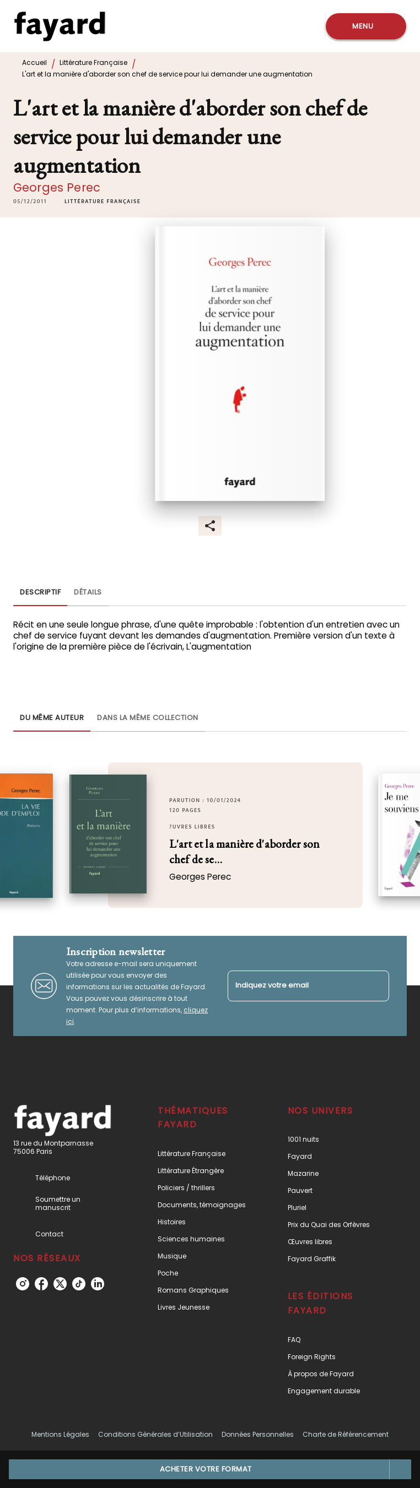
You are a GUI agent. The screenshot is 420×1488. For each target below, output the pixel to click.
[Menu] (366, 26)
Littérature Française (93, 62)
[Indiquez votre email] (295, 986)
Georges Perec (56, 187)
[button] (102, 201)
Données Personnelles (258, 1434)
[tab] (40, 593)
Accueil (34, 62)
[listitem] (22, 1283)
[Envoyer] (376, 986)
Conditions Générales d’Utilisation (155, 1434)
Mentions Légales (60, 1434)
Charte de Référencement (346, 1434)
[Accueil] (59, 26)
